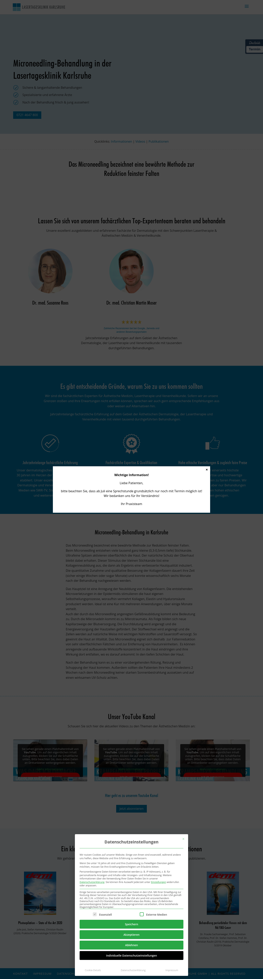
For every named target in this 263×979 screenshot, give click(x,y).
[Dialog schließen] (183, 839)
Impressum (172, 970)
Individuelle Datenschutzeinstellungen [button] (131, 955)
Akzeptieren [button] (131, 935)
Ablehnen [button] (131, 945)
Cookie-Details (93, 970)
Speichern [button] (131, 924)
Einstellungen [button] (158, 882)
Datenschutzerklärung (92, 882)
